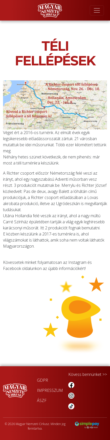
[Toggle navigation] (97, 10)
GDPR (42, 380)
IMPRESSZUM (50, 390)
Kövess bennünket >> (87, 374)
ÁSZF (42, 400)
